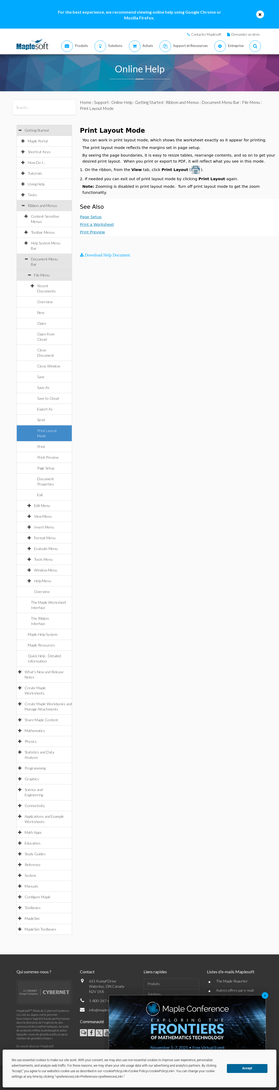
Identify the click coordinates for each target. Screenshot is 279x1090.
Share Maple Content (41, 720)
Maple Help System (42, 634)
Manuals (31, 886)
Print (41, 446)
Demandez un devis (245, 34)
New (40, 312)
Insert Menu (44, 527)
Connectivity (35, 805)
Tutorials (35, 173)
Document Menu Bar (220, 102)
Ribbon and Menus (42, 205)
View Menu (43, 516)
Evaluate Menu (46, 548)
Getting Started (37, 130)
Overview (45, 302)
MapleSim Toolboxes (40, 929)
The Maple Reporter (232, 981)
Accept (247, 1068)
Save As (43, 387)
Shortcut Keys (39, 151)
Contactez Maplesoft (206, 34)
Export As (45, 409)
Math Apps (33, 832)
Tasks (32, 195)
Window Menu (45, 570)
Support (101, 102)
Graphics (32, 779)
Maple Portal (38, 141)
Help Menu (42, 581)
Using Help (36, 184)
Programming (35, 768)
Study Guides (35, 854)
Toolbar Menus (43, 232)
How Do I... (36, 162)
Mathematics (35, 730)
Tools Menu (43, 559)
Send (41, 420)
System (30, 875)
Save (41, 377)
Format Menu (45, 538)
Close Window (48, 366)
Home (85, 102)
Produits (154, 984)
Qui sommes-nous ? (34, 971)
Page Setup (45, 468)
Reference (33, 864)
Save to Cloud (48, 398)
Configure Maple (38, 897)
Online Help (122, 102)
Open (41, 323)
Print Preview (47, 457)
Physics (31, 741)
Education (32, 843)
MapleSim (32, 918)
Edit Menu (42, 505)
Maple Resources (41, 645)
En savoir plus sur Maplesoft (35, 1046)
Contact (87, 971)
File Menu (42, 275)
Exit (40, 495)
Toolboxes (33, 907)
